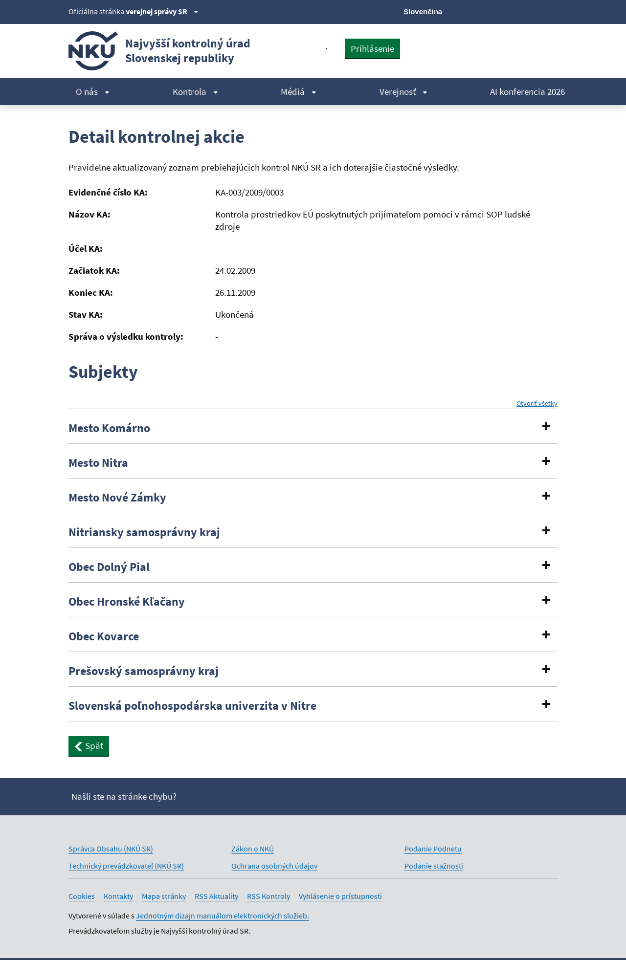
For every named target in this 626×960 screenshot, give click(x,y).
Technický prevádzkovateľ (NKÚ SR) (126, 866)
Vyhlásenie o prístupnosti (340, 896)
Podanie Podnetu (433, 848)
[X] (485, 10)
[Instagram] (551, 10)
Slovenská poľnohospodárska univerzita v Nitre (192, 705)
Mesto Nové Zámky (117, 497)
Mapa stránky (164, 896)
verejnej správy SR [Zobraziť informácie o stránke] (162, 11)
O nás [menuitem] (93, 91)
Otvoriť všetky (537, 403)
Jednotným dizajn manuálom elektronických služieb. (222, 915)
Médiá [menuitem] (298, 91)
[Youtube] (519, 10)
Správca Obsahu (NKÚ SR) (110, 848)
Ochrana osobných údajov (274, 866)
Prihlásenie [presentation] (372, 48)
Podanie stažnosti (433, 866)
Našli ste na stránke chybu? (124, 796)
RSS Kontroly (268, 896)
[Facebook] (502, 10)
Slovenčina (422, 11)
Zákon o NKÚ (252, 848)
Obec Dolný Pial (109, 567)
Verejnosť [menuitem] (403, 91)
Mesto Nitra (98, 463)
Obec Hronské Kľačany (126, 601)
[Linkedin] (535, 10)
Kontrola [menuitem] (195, 91)
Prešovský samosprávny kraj (143, 671)
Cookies (81, 896)
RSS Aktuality (216, 896)
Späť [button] (88, 745)
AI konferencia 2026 (527, 91)
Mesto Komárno (109, 428)
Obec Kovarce (103, 636)
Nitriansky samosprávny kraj (144, 532)
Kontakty (118, 896)
